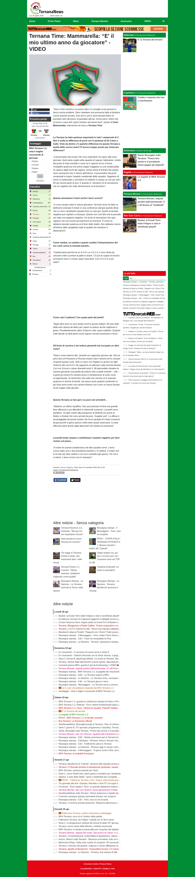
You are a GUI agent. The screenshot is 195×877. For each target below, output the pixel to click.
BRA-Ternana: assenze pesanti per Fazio (78, 770)
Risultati (40, 181)
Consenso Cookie (91, 864)
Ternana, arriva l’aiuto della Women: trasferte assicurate (85, 826)
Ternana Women (132, 194)
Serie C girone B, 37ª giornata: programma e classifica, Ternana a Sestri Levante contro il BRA (104, 727)
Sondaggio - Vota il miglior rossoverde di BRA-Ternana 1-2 (87, 691)
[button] (40, 176)
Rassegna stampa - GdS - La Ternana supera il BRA (84, 675)
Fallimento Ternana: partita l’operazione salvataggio (85, 813)
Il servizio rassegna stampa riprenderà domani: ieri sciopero (87, 796)
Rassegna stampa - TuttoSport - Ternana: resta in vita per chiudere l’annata (95, 740)
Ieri (131, 278)
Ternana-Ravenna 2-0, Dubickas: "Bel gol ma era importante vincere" (72, 531)
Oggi (126, 278)
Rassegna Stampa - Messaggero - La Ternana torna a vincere (88, 685)
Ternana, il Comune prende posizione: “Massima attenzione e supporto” (92, 803)
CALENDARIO (86, 869)
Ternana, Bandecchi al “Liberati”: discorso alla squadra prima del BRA (91, 764)
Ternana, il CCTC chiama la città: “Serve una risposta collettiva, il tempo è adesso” (97, 629)
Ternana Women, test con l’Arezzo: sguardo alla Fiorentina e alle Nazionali (94, 734)
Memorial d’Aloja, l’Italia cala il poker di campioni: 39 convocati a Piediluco (94, 842)
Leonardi (35, 165)
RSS (113, 869)
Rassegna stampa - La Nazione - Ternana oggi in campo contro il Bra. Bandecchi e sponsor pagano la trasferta (112, 747)
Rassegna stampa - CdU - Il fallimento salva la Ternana (85, 744)
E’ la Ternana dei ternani (72, 711)
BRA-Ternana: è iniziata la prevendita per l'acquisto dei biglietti (88, 829)
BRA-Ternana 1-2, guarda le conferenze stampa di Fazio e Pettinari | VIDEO (95, 701)
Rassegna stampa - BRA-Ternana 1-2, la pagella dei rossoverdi (89, 672)
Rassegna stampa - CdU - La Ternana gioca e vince (83, 681)
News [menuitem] (76, 21)
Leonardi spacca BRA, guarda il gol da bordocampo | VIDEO (88, 665)
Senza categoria (66, 467)
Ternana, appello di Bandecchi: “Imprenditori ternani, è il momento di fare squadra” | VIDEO (102, 849)
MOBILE (106, 869)
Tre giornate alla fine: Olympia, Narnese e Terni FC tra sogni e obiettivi (92, 783)
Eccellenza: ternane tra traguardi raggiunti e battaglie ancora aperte (91, 619)
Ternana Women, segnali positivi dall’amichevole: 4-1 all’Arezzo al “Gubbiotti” (95, 668)
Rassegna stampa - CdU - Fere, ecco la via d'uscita (83, 800)
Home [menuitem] (32, 21)
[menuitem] (163, 21)
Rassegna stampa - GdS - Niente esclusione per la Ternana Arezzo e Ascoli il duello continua (103, 737)
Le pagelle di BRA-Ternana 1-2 (73, 714)
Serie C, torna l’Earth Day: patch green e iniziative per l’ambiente (90, 773)
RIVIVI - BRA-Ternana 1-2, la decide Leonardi (81, 718)
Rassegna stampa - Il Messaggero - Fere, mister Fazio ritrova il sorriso (92, 635)
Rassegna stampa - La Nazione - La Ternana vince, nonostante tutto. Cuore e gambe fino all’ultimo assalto (110, 678)
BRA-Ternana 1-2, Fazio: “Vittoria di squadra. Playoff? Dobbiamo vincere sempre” (98, 708)
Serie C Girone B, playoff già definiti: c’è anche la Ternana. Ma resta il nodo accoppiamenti (102, 659)
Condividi (60, 480)
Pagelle (127, 172)
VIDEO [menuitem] (147, 21)
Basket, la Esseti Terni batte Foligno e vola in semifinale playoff (89, 616)
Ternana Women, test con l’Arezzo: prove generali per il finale (87, 790)
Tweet (75, 480)
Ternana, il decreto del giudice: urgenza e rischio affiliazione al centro (91, 846)
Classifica (35, 187)
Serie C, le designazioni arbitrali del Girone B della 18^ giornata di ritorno (93, 823)
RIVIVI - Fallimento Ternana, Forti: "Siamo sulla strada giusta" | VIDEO (94, 780)
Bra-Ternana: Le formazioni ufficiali (75, 721)
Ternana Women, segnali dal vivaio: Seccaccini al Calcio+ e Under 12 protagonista (98, 833)
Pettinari (35, 161)
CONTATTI (97, 869)
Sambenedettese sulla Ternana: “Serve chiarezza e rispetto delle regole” (93, 793)
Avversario (129, 150)
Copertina (129, 93)
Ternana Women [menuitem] (99, 21)
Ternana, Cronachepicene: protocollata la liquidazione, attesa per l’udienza (94, 836)
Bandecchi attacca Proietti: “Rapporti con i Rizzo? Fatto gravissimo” (91, 632)
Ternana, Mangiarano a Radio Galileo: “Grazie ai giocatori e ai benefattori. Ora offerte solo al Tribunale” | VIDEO (112, 625)
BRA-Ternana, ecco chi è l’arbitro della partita (80, 816)
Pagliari (35, 172)
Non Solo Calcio (132, 215)
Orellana (35, 168)
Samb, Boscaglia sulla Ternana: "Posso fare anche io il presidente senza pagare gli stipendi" (103, 731)
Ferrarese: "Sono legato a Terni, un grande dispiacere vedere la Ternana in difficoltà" (99, 786)
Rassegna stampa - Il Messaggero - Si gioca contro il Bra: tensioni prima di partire (98, 750)
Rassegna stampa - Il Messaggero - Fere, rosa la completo (109, 531)
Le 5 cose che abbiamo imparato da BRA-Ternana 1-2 (86, 688)
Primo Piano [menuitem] (54, 21)
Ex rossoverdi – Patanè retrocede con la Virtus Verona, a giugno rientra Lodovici (97, 655)
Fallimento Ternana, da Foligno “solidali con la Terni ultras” (87, 820)
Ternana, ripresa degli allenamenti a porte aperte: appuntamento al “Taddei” (94, 662)
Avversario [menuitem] (126, 21)
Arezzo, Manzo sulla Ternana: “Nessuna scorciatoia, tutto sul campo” (91, 839)
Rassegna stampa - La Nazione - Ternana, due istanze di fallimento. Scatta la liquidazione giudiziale (107, 852)
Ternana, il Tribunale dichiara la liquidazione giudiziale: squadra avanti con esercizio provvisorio (104, 767)
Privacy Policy (105, 864)
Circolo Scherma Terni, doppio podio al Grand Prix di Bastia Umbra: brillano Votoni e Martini (103, 622)
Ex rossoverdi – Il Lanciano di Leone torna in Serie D (84, 652)
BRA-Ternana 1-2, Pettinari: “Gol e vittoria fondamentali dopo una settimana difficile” (99, 705)
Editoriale (129, 35)
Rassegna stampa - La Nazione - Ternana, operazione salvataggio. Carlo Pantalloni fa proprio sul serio (108, 642)
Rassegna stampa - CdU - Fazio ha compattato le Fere (85, 638)
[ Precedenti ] (40, 138)
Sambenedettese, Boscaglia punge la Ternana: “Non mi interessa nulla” (93, 724)
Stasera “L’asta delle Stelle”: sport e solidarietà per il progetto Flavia (91, 777)
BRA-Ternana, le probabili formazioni (76, 753)
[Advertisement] (144, 129)
